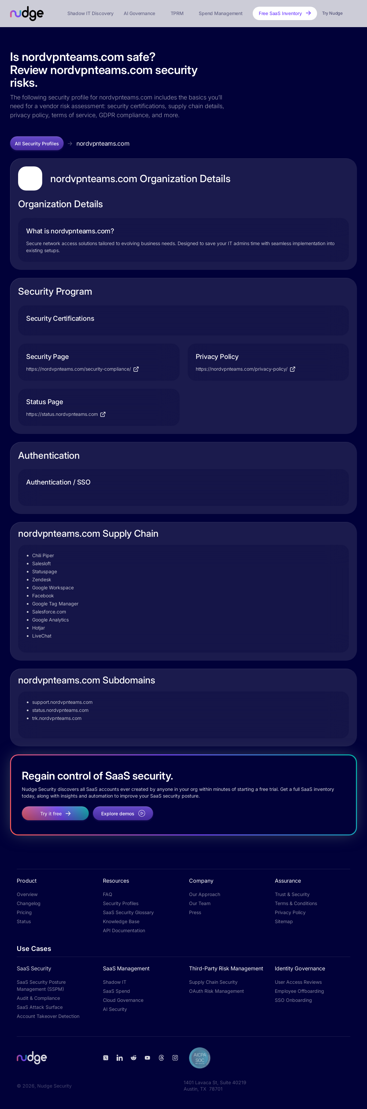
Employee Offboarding (299, 991)
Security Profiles (120, 903)
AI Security (115, 1009)
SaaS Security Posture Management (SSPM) (41, 985)
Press (195, 912)
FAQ (107, 894)
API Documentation (124, 930)
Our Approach (204, 894)
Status (24, 921)
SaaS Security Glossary (128, 912)
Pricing (24, 912)
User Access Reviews (298, 982)
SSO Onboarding (293, 1000)
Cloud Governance (123, 1000)
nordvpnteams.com (103, 143)
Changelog (29, 903)
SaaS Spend (116, 991)
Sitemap (284, 921)
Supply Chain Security (213, 982)
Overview (27, 894)
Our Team (199, 903)
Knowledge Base (121, 921)
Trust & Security (292, 894)
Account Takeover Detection (48, 1016)
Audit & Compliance (38, 998)
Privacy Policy (290, 912)
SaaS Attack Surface (40, 1007)
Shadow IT (114, 982)
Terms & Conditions (296, 903)
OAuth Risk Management (216, 991)
